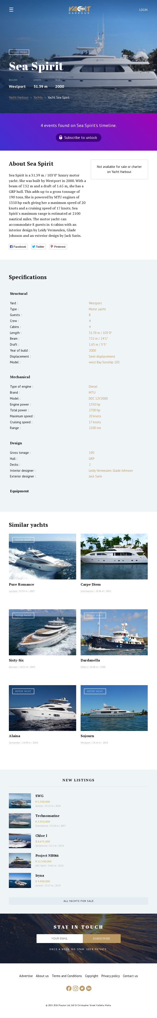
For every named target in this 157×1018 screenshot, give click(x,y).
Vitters (84, 667)
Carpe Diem (91, 584)
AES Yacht (40, 865)
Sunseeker (14, 742)
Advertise (26, 976)
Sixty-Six (16, 660)
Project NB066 (46, 855)
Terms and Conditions (67, 976)
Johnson (13, 667)
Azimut (39, 805)
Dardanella (90, 660)
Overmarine (42, 825)
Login (143, 10)
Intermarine (87, 591)
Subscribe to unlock (80, 137)
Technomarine (47, 815)
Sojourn (87, 735)
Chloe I (41, 835)
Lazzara (13, 591)
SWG (39, 796)
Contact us (130, 976)
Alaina (14, 735)
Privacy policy (110, 976)
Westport (17, 86)
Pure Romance (21, 584)
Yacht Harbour (80, 10)
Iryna (39, 875)
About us (42, 976)
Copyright (91, 976)
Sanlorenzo (41, 845)
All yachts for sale (79, 901)
